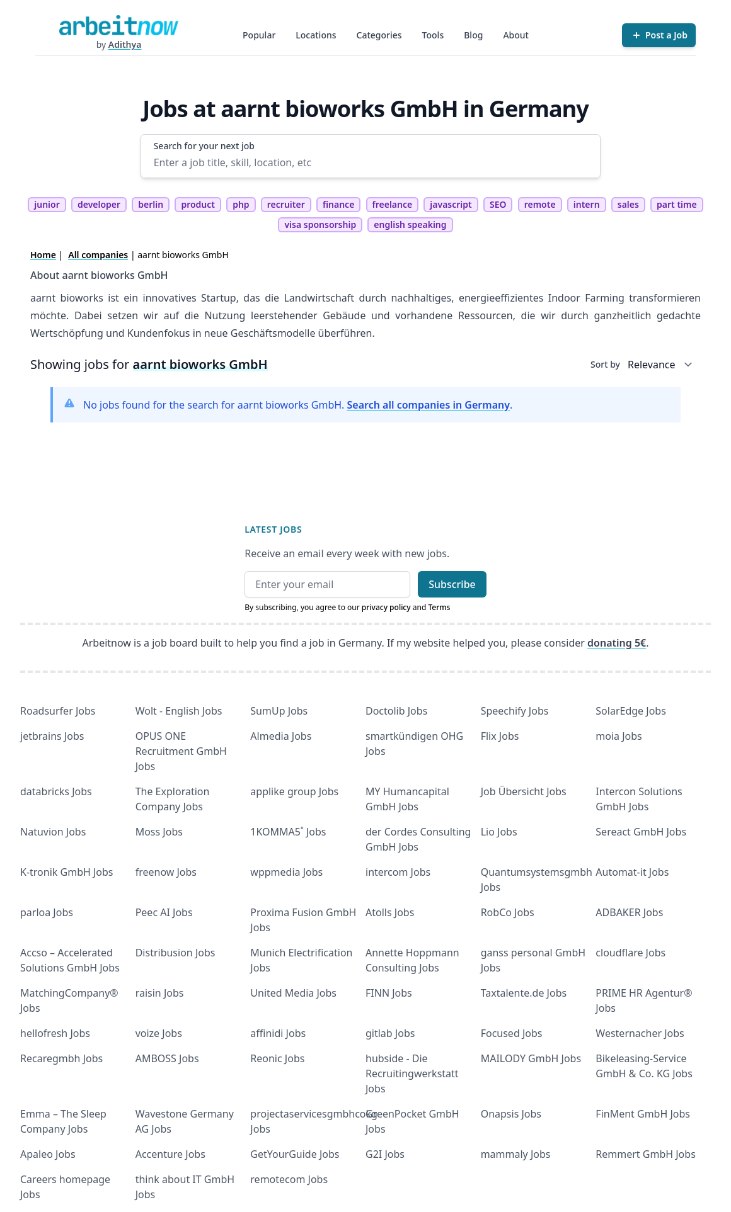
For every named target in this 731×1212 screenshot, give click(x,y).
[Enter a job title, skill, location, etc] (371, 162)
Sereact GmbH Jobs (641, 832)
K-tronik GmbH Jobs (66, 872)
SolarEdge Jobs (631, 711)
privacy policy (386, 607)
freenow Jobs (166, 872)
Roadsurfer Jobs (57, 711)
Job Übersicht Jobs (524, 791)
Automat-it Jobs (632, 872)
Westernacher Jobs (640, 1033)
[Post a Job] (659, 35)
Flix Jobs (500, 736)
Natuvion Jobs (53, 832)
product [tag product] (198, 204)
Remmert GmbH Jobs (645, 1154)
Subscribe (452, 584)
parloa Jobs (46, 912)
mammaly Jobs (516, 1154)
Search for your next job (204, 146)
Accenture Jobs (170, 1154)
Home (43, 255)
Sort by (605, 364)
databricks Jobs (56, 791)
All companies (98, 255)
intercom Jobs (398, 872)
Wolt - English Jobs (178, 711)
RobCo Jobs (507, 912)
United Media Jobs (293, 993)
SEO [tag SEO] (498, 204)
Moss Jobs (159, 832)
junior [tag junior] (47, 204)
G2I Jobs (385, 1154)
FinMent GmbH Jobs (643, 1114)
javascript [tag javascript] (450, 204)
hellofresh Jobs (55, 1033)
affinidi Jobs (278, 1033)
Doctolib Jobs (396, 711)
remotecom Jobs (289, 1179)
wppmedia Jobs (286, 872)
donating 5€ (616, 643)
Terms (439, 607)
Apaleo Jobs (48, 1154)
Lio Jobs (499, 832)
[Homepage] (118, 25)
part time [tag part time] (677, 204)
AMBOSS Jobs (167, 1058)
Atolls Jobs (390, 912)
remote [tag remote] (540, 204)
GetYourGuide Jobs (294, 1154)
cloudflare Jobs (630, 953)
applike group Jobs (294, 791)
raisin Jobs (159, 993)
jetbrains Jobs (52, 736)
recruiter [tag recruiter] (286, 204)
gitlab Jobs (390, 1033)
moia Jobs (619, 736)
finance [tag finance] (338, 204)
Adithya (125, 44)
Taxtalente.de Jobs (524, 993)
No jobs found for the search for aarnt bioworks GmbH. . (297, 405)
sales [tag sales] (628, 204)
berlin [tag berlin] (150, 204)
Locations (316, 35)
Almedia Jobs (280, 736)
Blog (473, 35)
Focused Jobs (512, 1033)
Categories (379, 35)
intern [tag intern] (586, 204)
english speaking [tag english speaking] (410, 224)
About (516, 35)
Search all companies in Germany (428, 405)
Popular (259, 35)
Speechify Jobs (515, 711)
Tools (433, 35)
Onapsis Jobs (511, 1114)
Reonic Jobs (277, 1058)
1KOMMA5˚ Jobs (288, 832)
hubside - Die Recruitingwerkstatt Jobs (412, 1073)
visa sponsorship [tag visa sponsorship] (320, 224)
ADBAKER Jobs (629, 912)
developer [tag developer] (99, 204)
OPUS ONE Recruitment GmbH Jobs (181, 751)
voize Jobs (158, 1033)
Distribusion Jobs (175, 953)
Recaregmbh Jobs (61, 1058)
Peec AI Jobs (164, 912)
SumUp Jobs (279, 711)
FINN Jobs (389, 993)
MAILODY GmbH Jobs (531, 1058)
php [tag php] (241, 204)
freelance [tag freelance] (392, 204)
